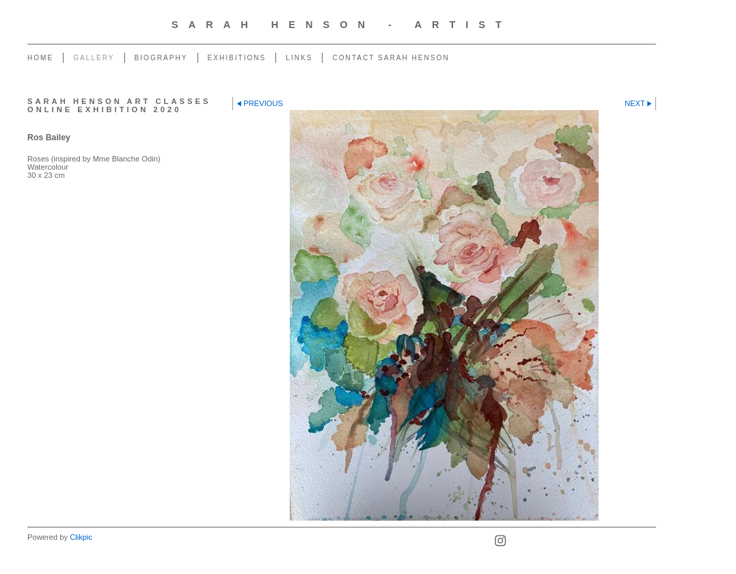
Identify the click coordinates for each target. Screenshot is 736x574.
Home (40, 58)
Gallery (93, 58)
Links (299, 58)
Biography (161, 58)
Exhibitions (237, 58)
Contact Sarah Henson (390, 58)
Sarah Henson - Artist (342, 24)
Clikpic (81, 537)
